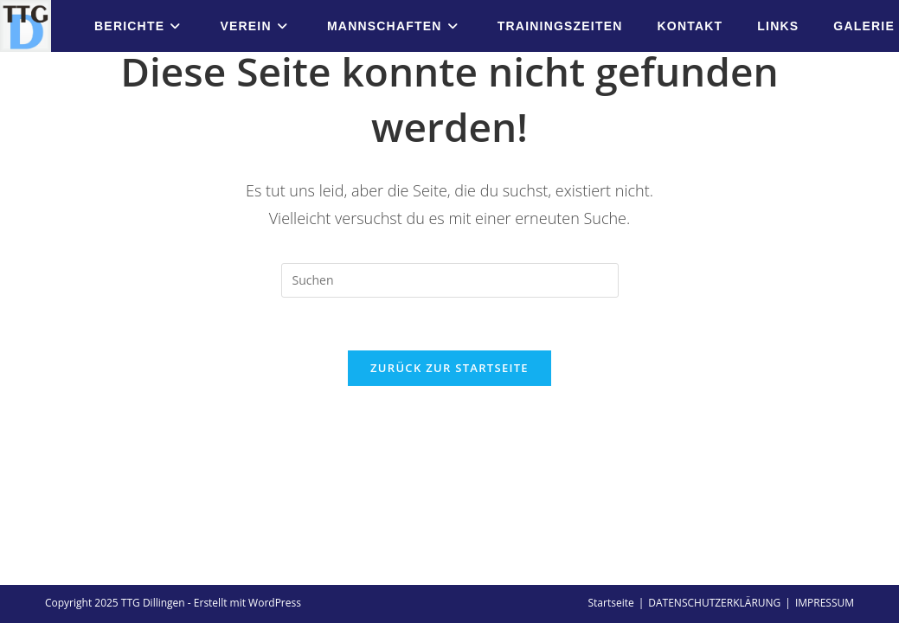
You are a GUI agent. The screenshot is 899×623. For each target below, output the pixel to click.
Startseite (610, 447)
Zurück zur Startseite (449, 368)
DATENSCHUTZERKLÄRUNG (714, 447)
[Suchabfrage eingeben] (450, 280)
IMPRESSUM (824, 447)
